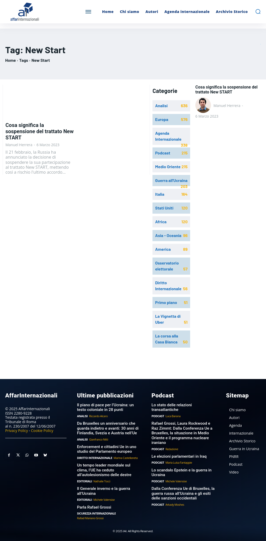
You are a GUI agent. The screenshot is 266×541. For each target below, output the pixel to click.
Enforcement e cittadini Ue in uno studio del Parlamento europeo (106, 448)
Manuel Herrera (18, 144)
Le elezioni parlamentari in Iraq (178, 455)
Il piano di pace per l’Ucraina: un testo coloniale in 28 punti (104, 407)
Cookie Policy (42, 430)
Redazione (171, 448)
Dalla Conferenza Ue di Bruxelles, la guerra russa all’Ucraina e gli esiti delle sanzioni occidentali (182, 492)
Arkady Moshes (174, 502)
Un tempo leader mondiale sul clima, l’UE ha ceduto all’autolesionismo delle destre (108, 469)
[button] (258, 11)
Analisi (82, 415)
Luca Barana (172, 415)
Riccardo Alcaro (98, 415)
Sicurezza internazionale (96, 511)
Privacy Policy (16, 430)
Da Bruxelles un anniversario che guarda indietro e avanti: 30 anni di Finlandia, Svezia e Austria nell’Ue (107, 428)
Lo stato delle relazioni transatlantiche (171, 407)
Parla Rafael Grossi (93, 505)
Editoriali (84, 480)
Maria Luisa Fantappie (178, 461)
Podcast (157, 415)
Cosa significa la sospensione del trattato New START (39, 131)
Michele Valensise (103, 498)
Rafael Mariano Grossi (90, 516)
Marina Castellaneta (125, 456)
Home (10, 60)
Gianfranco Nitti (98, 438)
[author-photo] (203, 105)
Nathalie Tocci (101, 480)
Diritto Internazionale (94, 456)
